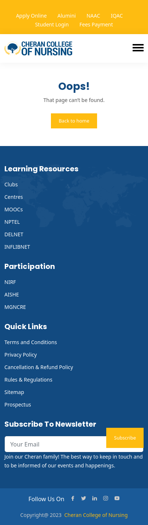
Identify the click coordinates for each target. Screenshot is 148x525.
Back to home (74, 120)
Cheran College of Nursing (95, 514)
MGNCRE (15, 306)
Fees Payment (96, 24)
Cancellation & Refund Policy (38, 367)
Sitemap (14, 392)
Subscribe (125, 437)
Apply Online (31, 15)
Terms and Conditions (30, 342)
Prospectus (17, 404)
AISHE (11, 294)
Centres (13, 196)
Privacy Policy (20, 354)
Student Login (52, 24)
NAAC (93, 15)
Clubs (11, 184)
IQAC (117, 15)
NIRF (10, 281)
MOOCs (13, 209)
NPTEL (12, 221)
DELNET (13, 234)
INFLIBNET (17, 246)
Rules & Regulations (28, 379)
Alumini (67, 15)
